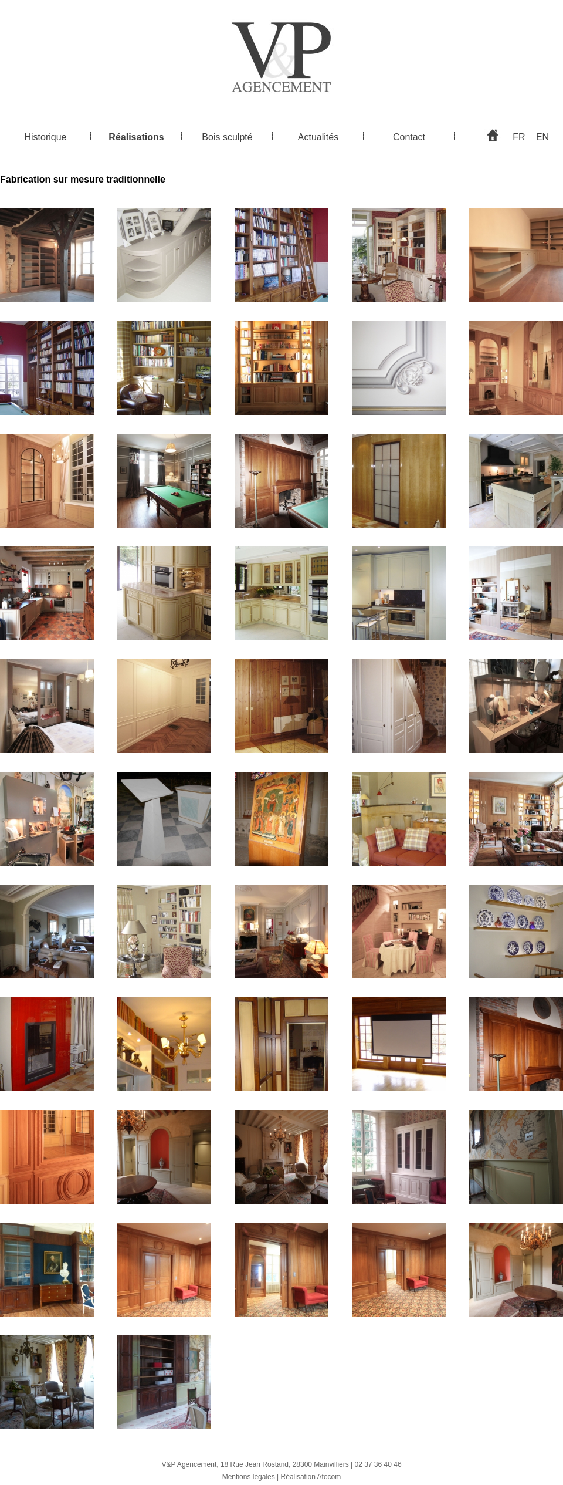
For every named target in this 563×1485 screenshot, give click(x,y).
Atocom (329, 1477)
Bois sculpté (227, 137)
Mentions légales (248, 1477)
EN (542, 137)
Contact (409, 137)
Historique (45, 137)
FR (519, 137)
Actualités (318, 137)
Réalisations (136, 137)
